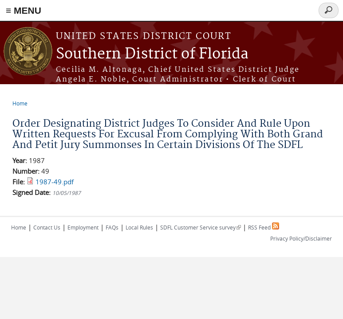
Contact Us (46, 227)
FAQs (112, 227)
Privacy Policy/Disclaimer (301, 238)
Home (20, 103)
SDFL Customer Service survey (200, 227)
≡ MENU (23, 10)
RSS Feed (263, 227)
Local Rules (139, 227)
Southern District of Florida (152, 54)
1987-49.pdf (54, 181)
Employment (83, 227)
